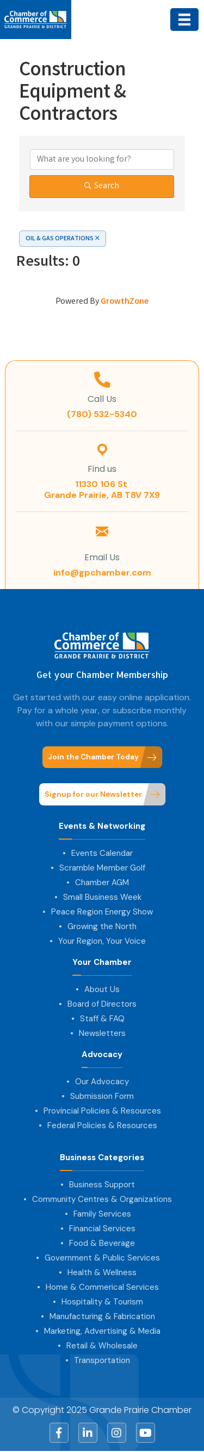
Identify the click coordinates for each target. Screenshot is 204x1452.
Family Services (102, 1214)
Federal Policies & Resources (102, 1125)
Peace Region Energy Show (102, 912)
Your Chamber (102, 962)
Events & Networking (102, 826)
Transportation (102, 1360)
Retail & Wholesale (102, 1346)
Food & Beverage (102, 1243)
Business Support (102, 1184)
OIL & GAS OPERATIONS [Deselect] (63, 239)
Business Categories (102, 1158)
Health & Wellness (102, 1272)
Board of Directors (102, 1004)
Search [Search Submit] (101, 186)
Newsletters (102, 1033)
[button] (102, 757)
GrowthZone (125, 302)
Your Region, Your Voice (102, 941)
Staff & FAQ (102, 1019)
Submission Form (102, 1096)
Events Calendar (102, 853)
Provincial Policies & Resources (102, 1111)
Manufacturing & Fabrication (102, 1316)
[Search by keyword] (102, 159)
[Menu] (184, 19)
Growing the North (102, 926)
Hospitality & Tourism (102, 1302)
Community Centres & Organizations (102, 1199)
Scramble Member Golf (102, 868)
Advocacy (102, 1055)
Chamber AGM (102, 882)
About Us (102, 989)
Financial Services (102, 1228)
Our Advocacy (102, 1081)
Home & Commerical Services (102, 1287)
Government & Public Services (102, 1258)
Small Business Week (102, 897)
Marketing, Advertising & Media (102, 1331)
